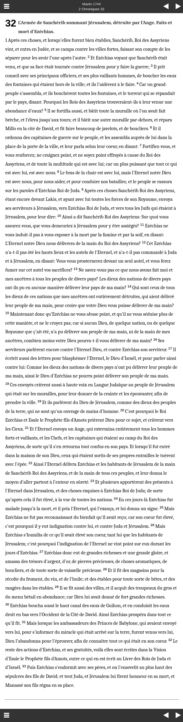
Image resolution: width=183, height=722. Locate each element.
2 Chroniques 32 (91, 9)
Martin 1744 (91, 4)
